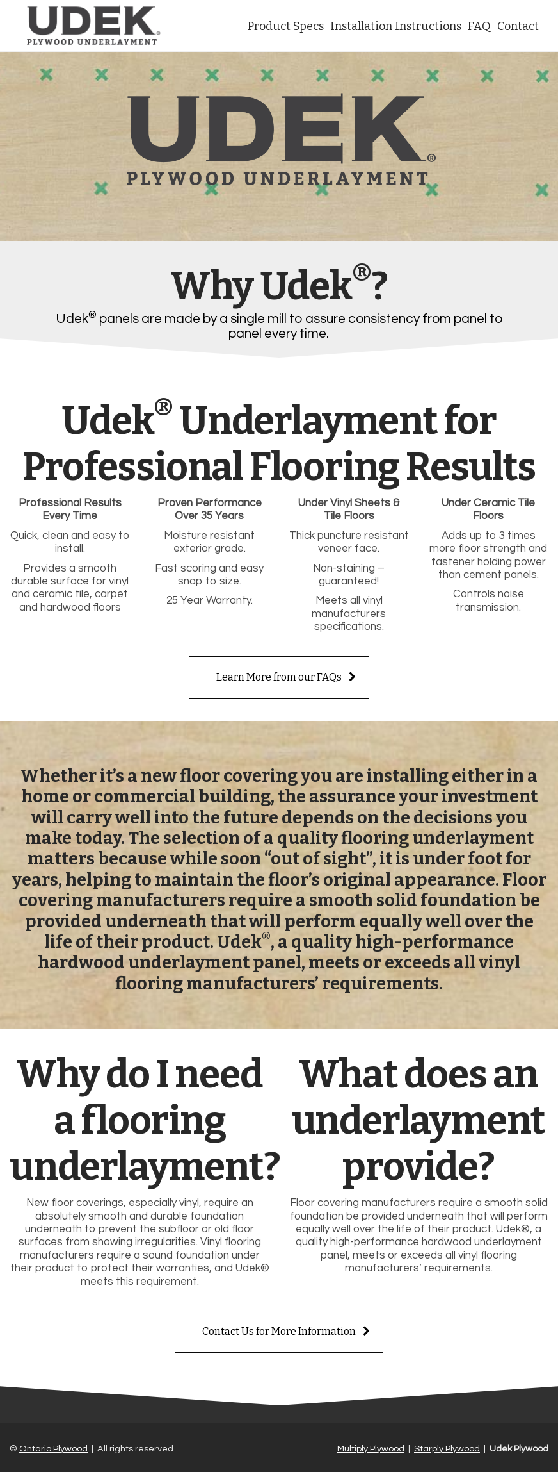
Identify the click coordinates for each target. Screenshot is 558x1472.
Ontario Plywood (53, 1448)
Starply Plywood (447, 1448)
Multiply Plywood (370, 1448)
